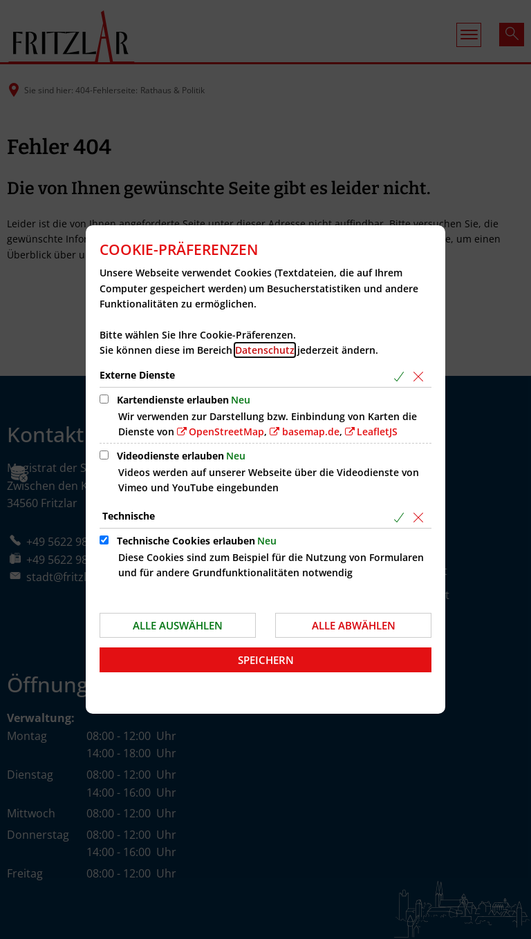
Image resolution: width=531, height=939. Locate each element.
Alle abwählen (353, 625)
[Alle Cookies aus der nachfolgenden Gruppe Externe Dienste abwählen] (420, 376)
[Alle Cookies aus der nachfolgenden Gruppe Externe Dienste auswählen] (401, 376)
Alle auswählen (178, 625)
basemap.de (310, 431)
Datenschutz (265, 350)
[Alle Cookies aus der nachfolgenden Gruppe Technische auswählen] (401, 517)
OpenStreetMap (226, 431)
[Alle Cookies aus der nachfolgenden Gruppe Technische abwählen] (420, 517)
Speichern (266, 660)
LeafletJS (377, 431)
